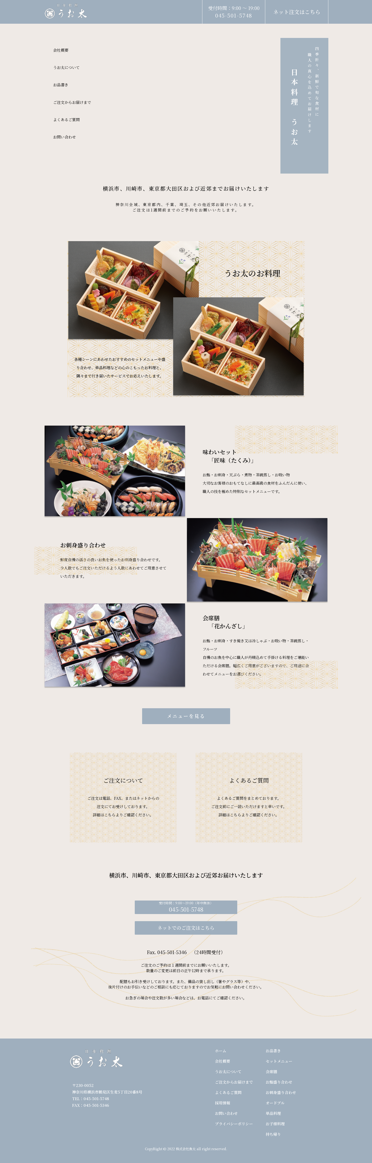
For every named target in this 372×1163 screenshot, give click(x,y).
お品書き (60, 84)
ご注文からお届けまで (72, 102)
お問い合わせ (64, 137)
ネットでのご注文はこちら (186, 927)
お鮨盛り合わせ (279, 1082)
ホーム (220, 1050)
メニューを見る (186, 716)
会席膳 (271, 1071)
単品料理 (273, 1113)
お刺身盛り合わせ (281, 1092)
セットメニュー (279, 1061)
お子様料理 (275, 1123)
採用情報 (222, 1103)
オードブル (275, 1103)
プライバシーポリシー (234, 1123)
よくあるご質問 (66, 119)
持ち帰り (273, 1134)
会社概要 (60, 50)
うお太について (66, 67)
